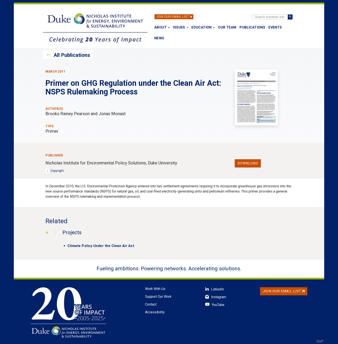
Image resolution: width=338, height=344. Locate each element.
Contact (150, 304)
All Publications (72, 55)
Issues (180, 27)
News (159, 38)
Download (248, 163)
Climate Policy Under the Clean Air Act (100, 246)
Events (275, 27)
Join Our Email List (172, 16)
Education (203, 27)
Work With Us (155, 289)
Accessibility (155, 312)
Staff (319, 341)
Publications (252, 27)
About (162, 27)
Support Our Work (158, 297)
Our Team (227, 27)
